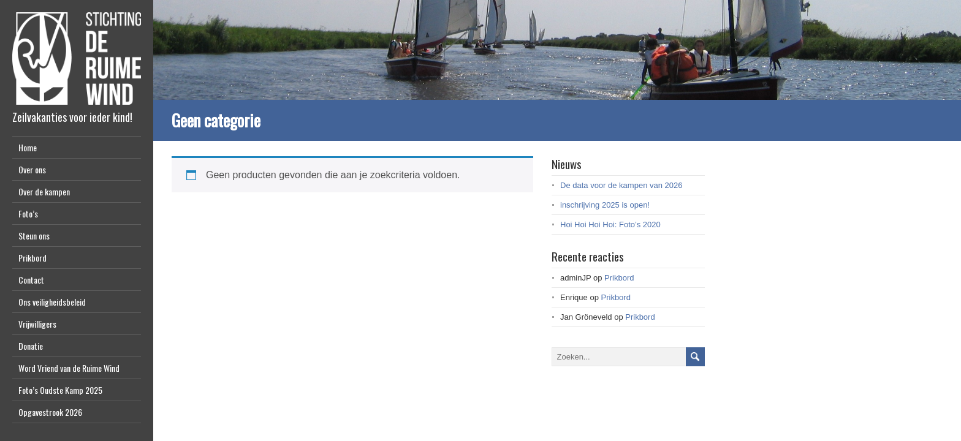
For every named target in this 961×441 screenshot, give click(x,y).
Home (27, 147)
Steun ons (34, 235)
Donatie (30, 345)
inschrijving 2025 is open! (605, 204)
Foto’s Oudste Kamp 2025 (60, 389)
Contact (31, 279)
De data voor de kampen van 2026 (621, 185)
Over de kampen (44, 191)
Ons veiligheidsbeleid (52, 301)
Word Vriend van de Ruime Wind (69, 367)
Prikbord (32, 257)
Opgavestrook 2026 (50, 411)
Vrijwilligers (37, 323)
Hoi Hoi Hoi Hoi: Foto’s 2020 (610, 224)
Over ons (32, 169)
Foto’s (28, 213)
